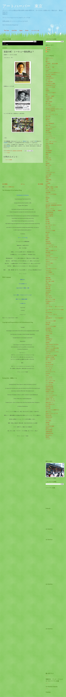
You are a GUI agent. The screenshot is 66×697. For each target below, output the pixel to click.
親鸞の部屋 (48, 288)
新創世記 (47, 437)
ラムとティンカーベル (50, 137)
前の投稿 (40, 184)
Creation (47, 375)
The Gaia (6, 30)
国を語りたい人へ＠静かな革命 (52, 348)
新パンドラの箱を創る (50, 349)
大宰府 (47, 181)
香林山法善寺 (48, 152)
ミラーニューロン (49, 393)
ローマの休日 (48, 105)
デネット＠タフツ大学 (50, 380)
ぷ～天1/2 (48, 170)
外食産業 (5, 142)
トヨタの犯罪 (48, 174)
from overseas (48, 228)
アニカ (47, 275)
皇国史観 (47, 163)
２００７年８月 (49, 331)
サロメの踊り (48, 420)
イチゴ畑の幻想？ (49, 81)
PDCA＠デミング (49, 366)
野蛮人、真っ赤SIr (49, 188)
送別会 (47, 89)
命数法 (47, 154)
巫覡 (47, 185)
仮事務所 (47, 335)
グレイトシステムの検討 (51, 326)
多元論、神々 (48, 157)
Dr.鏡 (47, 199)
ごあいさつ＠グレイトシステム (52, 351)
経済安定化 (48, 406)
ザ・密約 (47, 424)
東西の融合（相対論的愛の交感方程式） (54, 205)
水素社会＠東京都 (49, 388)
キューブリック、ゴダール (51, 314)
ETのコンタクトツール (50, 371)
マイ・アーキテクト (50, 245)
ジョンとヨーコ (49, 136)
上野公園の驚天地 (49, 212)
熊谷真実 (47, 147)
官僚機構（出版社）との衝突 (52, 187)
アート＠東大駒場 (49, 382)
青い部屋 (47, 221)
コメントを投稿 (8, 159)
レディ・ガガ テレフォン (51, 141)
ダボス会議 (48, 408)
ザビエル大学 (48, 340)
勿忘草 (47, 70)
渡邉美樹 (8, 146)
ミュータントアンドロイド (51, 203)
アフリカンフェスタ (50, 274)
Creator (8, 152)
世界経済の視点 (49, 417)
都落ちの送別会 (49, 101)
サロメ (47, 196)
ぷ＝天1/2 (48, 168)
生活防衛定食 (48, 243)
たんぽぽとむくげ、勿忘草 (51, 355)
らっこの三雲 (48, 159)
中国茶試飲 (48, 255)
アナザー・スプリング (50, 190)
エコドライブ (48, 134)
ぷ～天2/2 (48, 166)
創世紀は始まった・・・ (51, 402)
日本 (36, 141)
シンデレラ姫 (48, 369)
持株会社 (24, 141)
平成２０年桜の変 (49, 143)
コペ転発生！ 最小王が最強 (52, 63)
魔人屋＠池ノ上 (49, 435)
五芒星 (47, 283)
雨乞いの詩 (48, 226)
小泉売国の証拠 (49, 98)
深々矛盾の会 (48, 284)
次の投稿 (4, 184)
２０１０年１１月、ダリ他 (51, 246)
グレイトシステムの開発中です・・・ (54, 409)
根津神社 (47, 219)
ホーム (23, 184)
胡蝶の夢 (47, 130)
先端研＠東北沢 (49, 431)
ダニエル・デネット (50, 208)
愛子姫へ (47, 294)
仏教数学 (47, 303)
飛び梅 (47, 177)
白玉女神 (47, 148)
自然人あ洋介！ (49, 295)
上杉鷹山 (47, 99)
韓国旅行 (47, 90)
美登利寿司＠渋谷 (49, 433)
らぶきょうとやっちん (50, 172)
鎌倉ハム (47, 61)
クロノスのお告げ (49, 397)
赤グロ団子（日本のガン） (51, 74)
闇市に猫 (47, 232)
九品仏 (47, 316)
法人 (47, 266)
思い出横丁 (48, 223)
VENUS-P (48, 261)
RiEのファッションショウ (51, 259)
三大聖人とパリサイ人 (50, 346)
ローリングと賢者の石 (50, 110)
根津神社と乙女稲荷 (50, 357)
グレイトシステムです (50, 400)
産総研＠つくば (49, 428)
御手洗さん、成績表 (50, 96)
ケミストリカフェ (49, 360)
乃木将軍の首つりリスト (51, 85)
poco (48, 51)
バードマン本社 (49, 333)
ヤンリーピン (48, 112)
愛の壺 (47, 139)
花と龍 (47, 156)
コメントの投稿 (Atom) (9, 186)
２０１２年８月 (49, 377)
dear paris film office (49, 364)
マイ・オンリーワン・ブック (52, 114)
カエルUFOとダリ (49, 254)
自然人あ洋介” (49, 279)
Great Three (48, 373)
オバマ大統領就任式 (50, 123)
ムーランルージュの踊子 (51, 320)
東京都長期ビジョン (50, 389)
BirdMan (48, 47)
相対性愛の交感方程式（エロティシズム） (54, 108)
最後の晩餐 (48, 277)
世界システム (48, 411)
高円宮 (47, 235)
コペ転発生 (48, 183)
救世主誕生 (48, 252)
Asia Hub (14, 30)
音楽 (47, 59)
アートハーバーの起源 (50, 230)
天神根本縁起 (48, 76)
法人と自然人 (48, 132)
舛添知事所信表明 (49, 386)
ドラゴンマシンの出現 (50, 87)
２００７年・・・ (49, 353)
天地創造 (47, 237)
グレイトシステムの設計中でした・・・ (54, 72)
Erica (47, 161)
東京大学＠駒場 (49, 429)
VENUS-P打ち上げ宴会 (50, 83)
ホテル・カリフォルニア (51, 127)
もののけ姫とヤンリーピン (51, 268)
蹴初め (47, 239)
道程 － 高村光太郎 (50, 359)
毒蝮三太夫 (48, 125)
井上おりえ (48, 118)
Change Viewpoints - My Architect (52, 344)
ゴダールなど (48, 270)
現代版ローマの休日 (50, 391)
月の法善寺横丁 (49, 150)
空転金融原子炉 (49, 128)
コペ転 (47, 234)
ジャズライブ (48, 418)
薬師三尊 (47, 119)
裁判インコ (48, 65)
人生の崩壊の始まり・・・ (51, 78)
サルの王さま (48, 290)
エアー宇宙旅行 (49, 272)
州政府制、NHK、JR (50, 398)
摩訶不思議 (48, 116)
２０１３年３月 (49, 297)
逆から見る (48, 79)
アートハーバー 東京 (22, 6)
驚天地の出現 (48, 415)
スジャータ (48, 304)
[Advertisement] (23, 173)
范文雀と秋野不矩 (49, 216)
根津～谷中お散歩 (49, 214)
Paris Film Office (49, 312)
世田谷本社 (48, 241)
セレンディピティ (49, 378)
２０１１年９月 (49, 384)
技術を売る (48, 292)
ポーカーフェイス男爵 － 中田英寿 (54, 210)
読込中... (47, 675)
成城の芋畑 (48, 176)
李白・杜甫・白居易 (50, 281)
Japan (20, 30)
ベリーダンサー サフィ (51, 225)
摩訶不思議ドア (49, 330)
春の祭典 (47, 324)
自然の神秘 (48, 192)
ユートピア (48, 438)
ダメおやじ (48, 121)
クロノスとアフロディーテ (51, 395)
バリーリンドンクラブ (50, 107)
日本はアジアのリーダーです (52, 413)
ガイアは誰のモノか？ (50, 404)
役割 (47, 94)
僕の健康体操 (48, 328)
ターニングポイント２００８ (52, 257)
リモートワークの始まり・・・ (52, 92)
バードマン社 (35, 30)
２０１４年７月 (49, 368)
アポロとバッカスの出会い (51, 194)
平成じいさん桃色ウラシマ (51, 250)
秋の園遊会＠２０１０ (50, 301)
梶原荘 (47, 217)
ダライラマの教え (49, 263)
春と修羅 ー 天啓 (50, 67)
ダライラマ (48, 264)
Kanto (26, 30)
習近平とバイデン (49, 58)
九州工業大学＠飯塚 (50, 426)
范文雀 (47, 145)
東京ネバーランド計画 (50, 299)
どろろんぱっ (48, 69)
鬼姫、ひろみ (48, 165)
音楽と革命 (48, 286)
